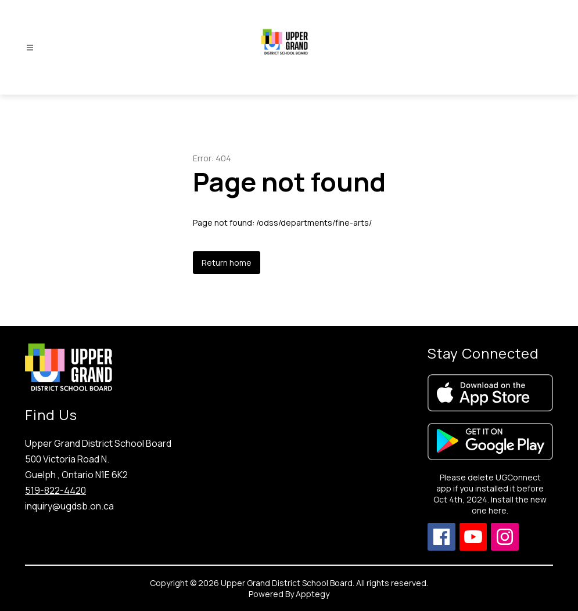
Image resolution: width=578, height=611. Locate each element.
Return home (227, 262)
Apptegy (312, 593)
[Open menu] (30, 48)
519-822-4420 (55, 490)
